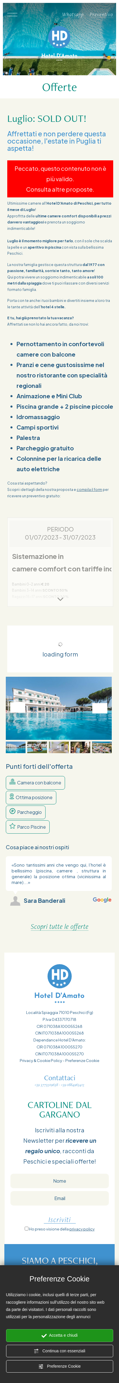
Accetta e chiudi (60, 1335)
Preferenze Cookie (59, 1366)
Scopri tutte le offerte (60, 926)
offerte (84, 1161)
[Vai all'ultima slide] (17, 707)
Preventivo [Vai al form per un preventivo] (101, 14)
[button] (16, 747)
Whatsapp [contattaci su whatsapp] (73, 14)
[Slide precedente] (89, 847)
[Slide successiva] (99, 708)
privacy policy (82, 1229)
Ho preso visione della (62, 1229)
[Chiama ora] (53, 14)
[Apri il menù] (11, 14)
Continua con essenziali (59, 1351)
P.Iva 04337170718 (59, 1019)
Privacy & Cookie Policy (41, 1060)
